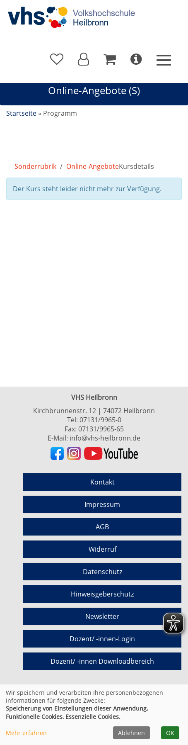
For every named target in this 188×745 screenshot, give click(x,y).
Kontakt (102, 482)
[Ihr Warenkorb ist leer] (110, 59)
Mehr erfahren (26, 733)
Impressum (102, 504)
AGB (102, 526)
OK (170, 733)
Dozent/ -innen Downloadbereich (102, 661)
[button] (83, 59)
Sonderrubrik (35, 166)
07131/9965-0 (100, 419)
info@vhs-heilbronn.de (105, 438)
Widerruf (102, 549)
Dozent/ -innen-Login (102, 638)
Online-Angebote (92, 166)
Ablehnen (131, 733)
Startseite (21, 113)
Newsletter (102, 616)
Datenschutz (102, 571)
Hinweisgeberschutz (102, 594)
